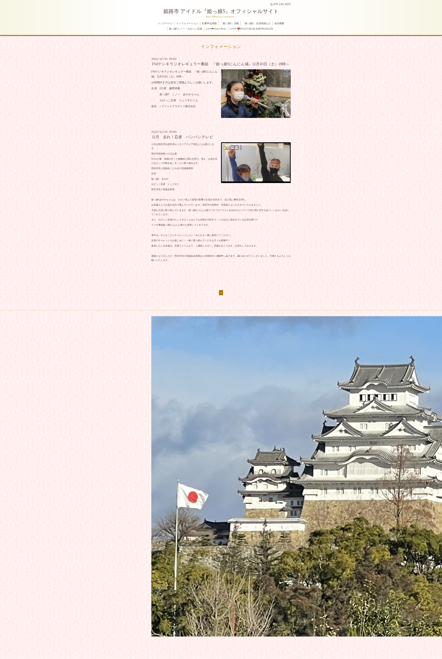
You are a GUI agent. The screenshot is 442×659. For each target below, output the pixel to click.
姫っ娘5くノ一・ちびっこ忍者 (185, 28)
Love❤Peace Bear (216, 28)
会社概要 (279, 23)
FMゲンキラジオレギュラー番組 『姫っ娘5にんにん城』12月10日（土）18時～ (221, 64)
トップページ (165, 23)
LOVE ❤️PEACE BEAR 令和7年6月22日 (251, 28)
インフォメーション (187, 23)
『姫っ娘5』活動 (229, 23)
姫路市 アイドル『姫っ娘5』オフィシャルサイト (221, 11)
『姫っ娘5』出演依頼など (256, 23)
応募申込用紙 (209, 23)
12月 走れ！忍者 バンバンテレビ (182, 137)
